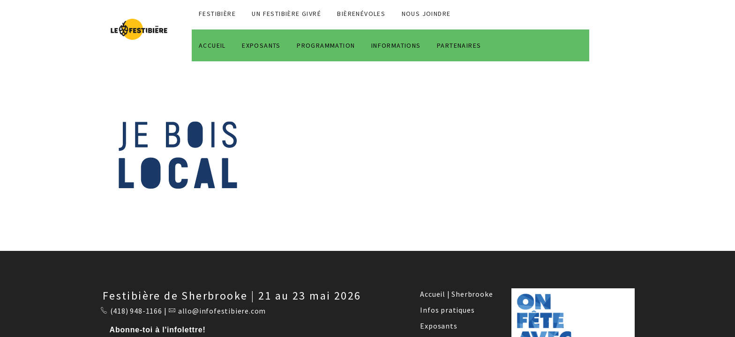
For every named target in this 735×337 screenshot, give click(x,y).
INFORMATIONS (396, 45)
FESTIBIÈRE (217, 13)
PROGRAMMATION (326, 45)
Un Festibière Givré (286, 13)
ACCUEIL (212, 45)
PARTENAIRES (459, 45)
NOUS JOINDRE (426, 13)
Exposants (438, 325)
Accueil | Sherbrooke (456, 294)
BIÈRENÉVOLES (361, 13)
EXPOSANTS (261, 45)
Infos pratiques (447, 310)
